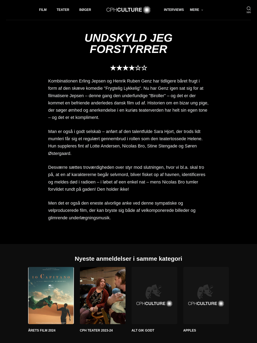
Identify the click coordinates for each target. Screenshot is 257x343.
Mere (197, 10)
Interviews (174, 9)
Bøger (85, 9)
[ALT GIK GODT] (154, 295)
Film (43, 9)
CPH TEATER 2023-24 (96, 330)
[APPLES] (206, 295)
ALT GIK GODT (143, 330)
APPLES (189, 330)
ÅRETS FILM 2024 (41, 330)
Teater (63, 9)
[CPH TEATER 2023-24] (103, 295)
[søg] (249, 9)
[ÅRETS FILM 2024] (51, 295)
